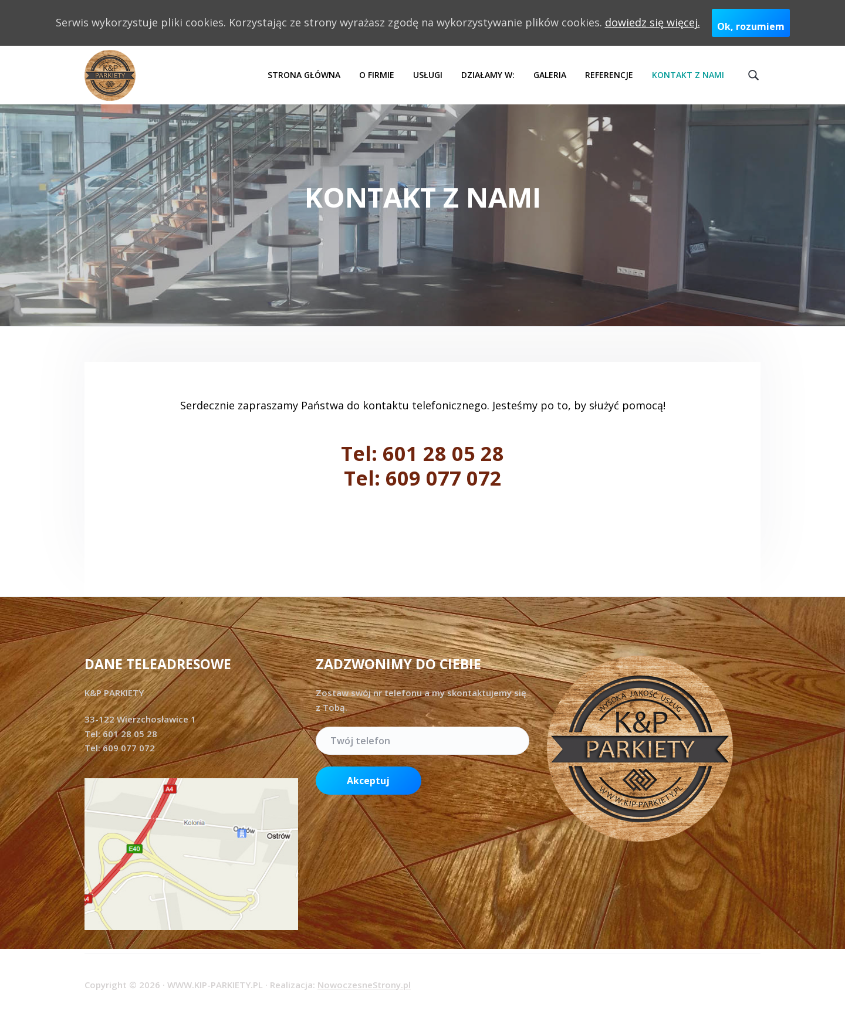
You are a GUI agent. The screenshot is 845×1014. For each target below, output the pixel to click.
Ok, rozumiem (751, 26)
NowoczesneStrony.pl (364, 985)
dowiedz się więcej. (652, 22)
